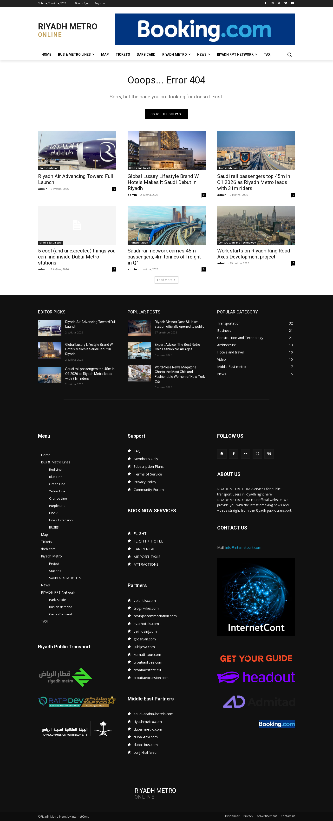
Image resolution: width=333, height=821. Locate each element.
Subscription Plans (149, 466)
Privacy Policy (145, 481)
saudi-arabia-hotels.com (153, 713)
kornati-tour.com (147, 654)
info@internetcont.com (243, 547)
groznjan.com (145, 639)
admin (42, 188)
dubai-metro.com (148, 729)
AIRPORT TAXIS (147, 556)
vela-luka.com (145, 600)
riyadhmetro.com (148, 721)
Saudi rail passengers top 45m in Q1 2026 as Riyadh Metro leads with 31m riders (253, 182)
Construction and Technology (237, 242)
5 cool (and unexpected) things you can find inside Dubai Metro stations (77, 257)
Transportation (49, 168)
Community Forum (149, 489)
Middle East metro (50, 242)
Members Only (146, 458)
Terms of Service (148, 474)
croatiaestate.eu (147, 669)
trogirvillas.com (146, 608)
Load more (166, 280)
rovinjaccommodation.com (155, 615)
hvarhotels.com (146, 623)
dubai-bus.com (146, 744)
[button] (289, 54)
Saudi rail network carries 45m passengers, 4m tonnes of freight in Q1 (164, 257)
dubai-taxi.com (146, 736)
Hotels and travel (139, 168)
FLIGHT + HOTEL (148, 541)
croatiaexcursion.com (151, 677)
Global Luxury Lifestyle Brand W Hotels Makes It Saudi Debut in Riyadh (163, 182)
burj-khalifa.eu (145, 752)
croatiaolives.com (148, 662)
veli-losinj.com (145, 631)
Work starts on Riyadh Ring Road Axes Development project (253, 254)
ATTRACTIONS (146, 564)
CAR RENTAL (144, 548)
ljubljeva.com (144, 646)
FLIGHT (140, 533)
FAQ (137, 450)
